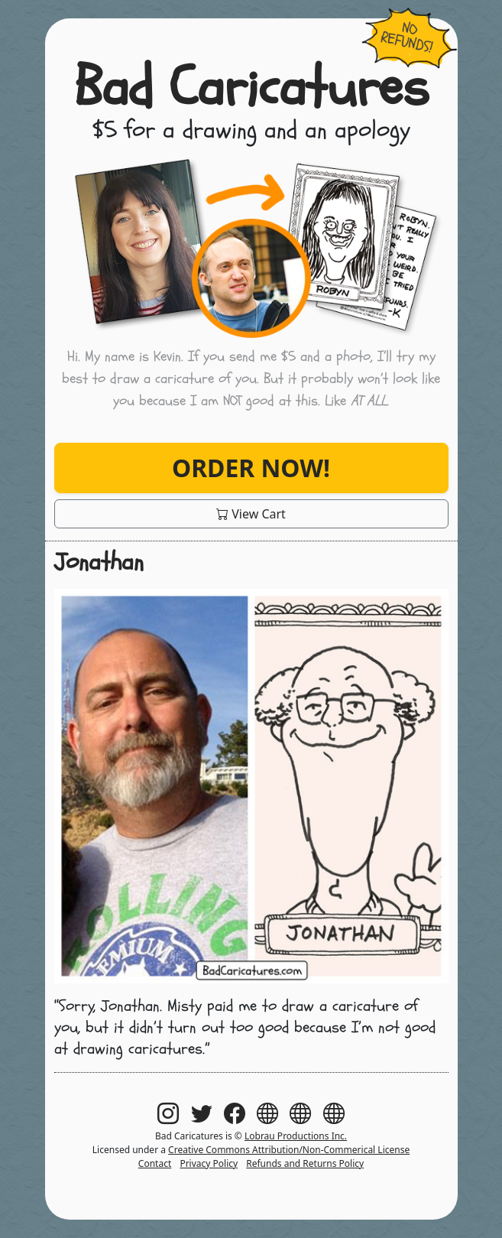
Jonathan (99, 562)
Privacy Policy (209, 1163)
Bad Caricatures (251, 87)
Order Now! (251, 467)
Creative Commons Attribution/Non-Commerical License (289, 1149)
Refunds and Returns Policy (305, 1163)
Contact (154, 1163)
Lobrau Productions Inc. (296, 1135)
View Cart (251, 513)
